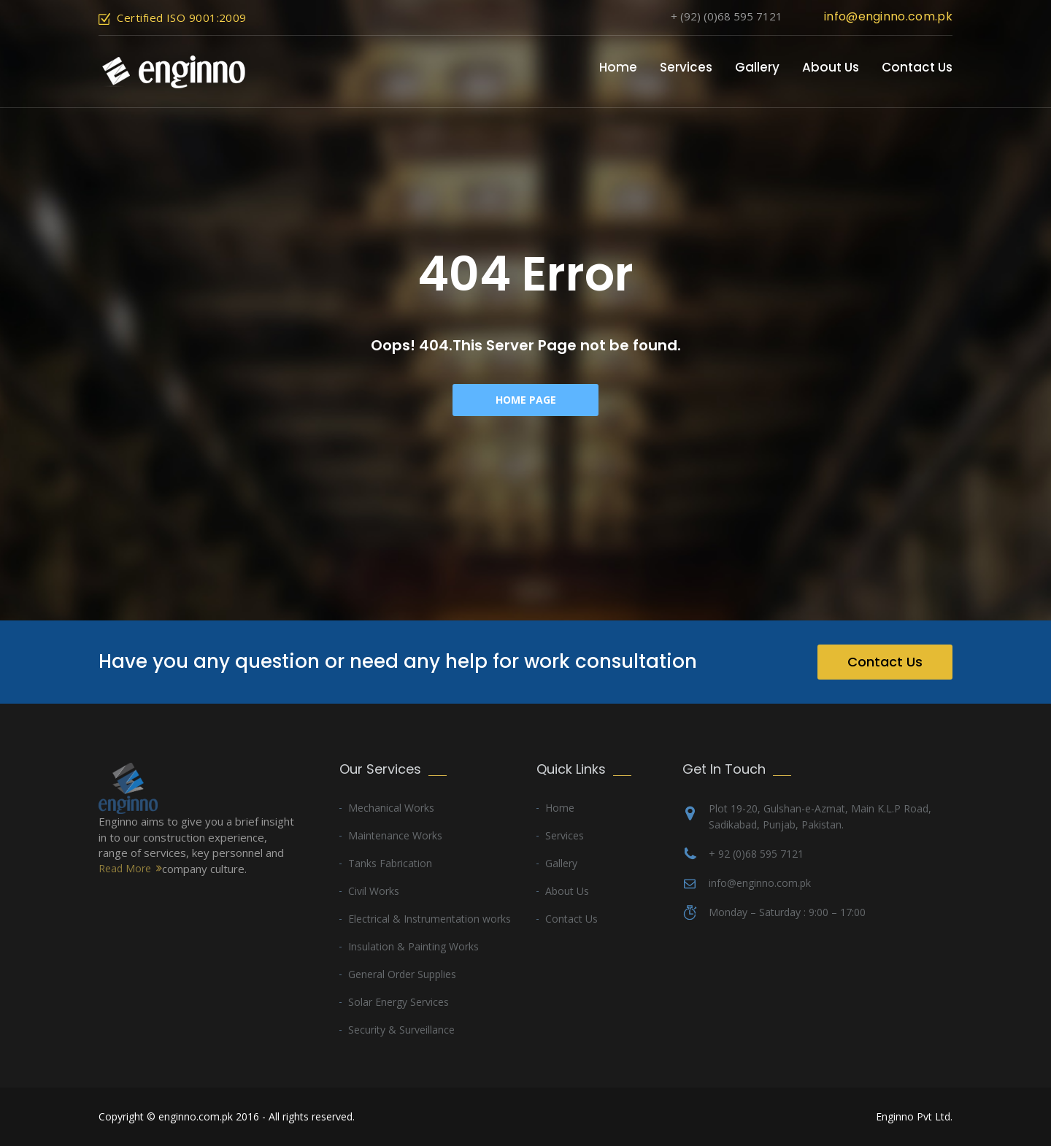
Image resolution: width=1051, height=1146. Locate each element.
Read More (125, 868)
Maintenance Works (395, 835)
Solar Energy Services (398, 1002)
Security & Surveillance (401, 1030)
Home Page (526, 400)
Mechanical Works (391, 808)
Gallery (757, 67)
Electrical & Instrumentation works (429, 919)
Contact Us (917, 67)
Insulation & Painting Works (413, 946)
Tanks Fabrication (390, 863)
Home (618, 67)
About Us (830, 67)
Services (686, 67)
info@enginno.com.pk (888, 16)
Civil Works (373, 891)
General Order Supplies (402, 974)
